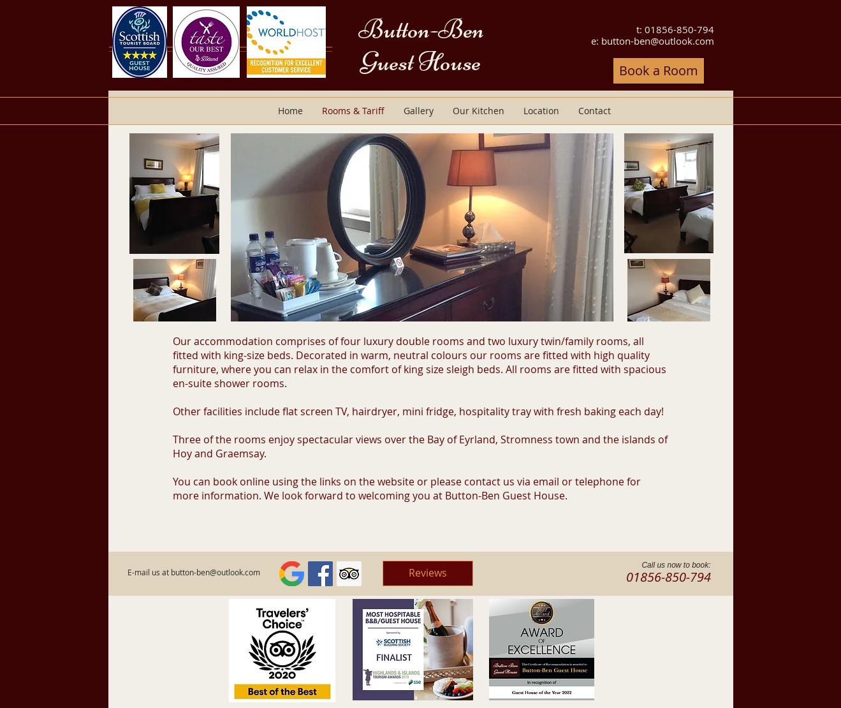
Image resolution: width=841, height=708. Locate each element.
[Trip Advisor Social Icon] (349, 573)
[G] (291, 573)
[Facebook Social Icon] (320, 573)
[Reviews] (428, 573)
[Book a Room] (658, 71)
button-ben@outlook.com (657, 40)
